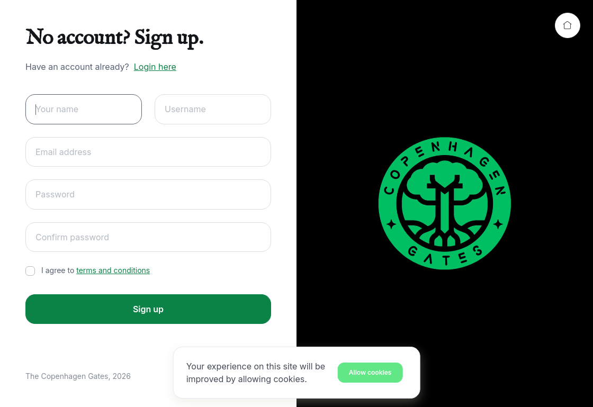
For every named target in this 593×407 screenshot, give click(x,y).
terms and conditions (113, 270)
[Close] (370, 372)
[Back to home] (567, 25)
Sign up (148, 309)
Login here (155, 66)
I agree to (95, 270)
